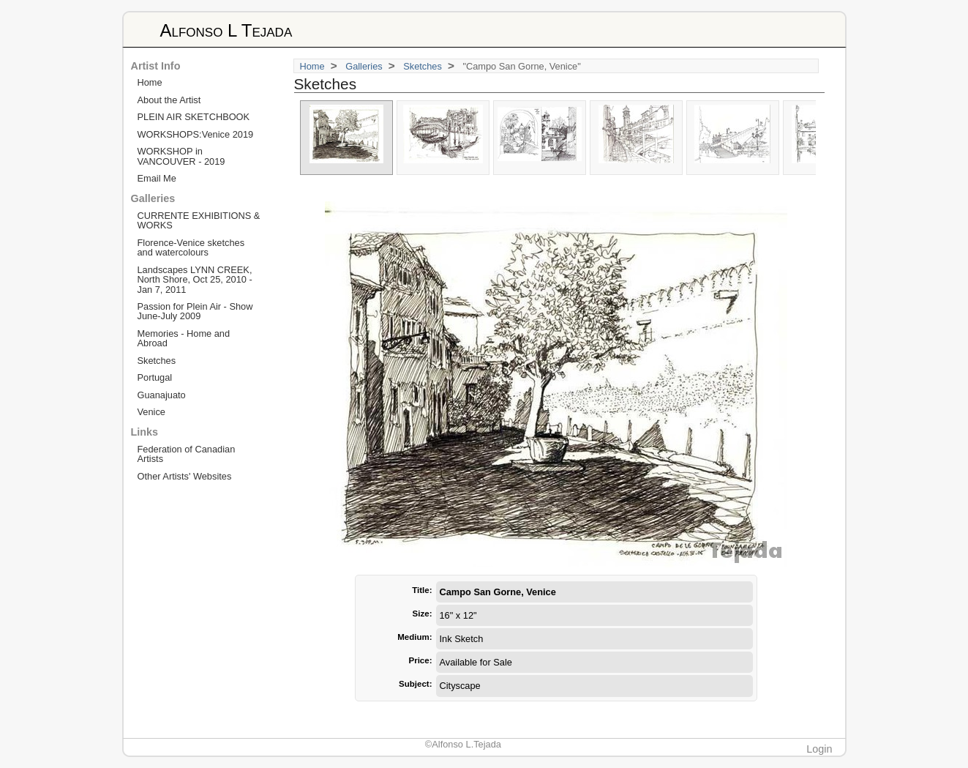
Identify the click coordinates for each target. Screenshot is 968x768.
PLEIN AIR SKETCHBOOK (194, 116)
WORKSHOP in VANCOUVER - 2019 (181, 156)
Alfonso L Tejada (226, 30)
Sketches (422, 66)
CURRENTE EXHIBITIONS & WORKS (199, 220)
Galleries (364, 66)
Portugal (155, 377)
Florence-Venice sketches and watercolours (191, 247)
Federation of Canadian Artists (187, 454)
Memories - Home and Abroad (184, 338)
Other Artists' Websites (185, 476)
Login (819, 749)
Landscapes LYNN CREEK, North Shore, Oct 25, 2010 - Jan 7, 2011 (195, 279)
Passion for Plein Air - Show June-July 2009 (195, 311)
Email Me (157, 178)
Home (312, 66)
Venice (151, 411)
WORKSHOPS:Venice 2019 (196, 134)
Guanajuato (162, 394)
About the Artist (169, 99)
